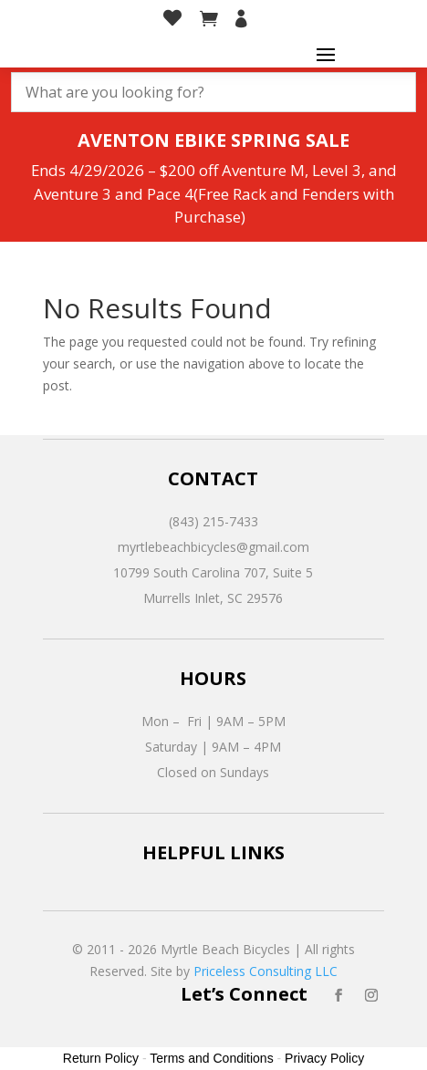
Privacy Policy (324, 1058)
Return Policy (101, 1058)
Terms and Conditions (211, 1058)
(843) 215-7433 (213, 521)
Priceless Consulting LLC (265, 971)
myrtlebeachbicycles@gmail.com (213, 547)
